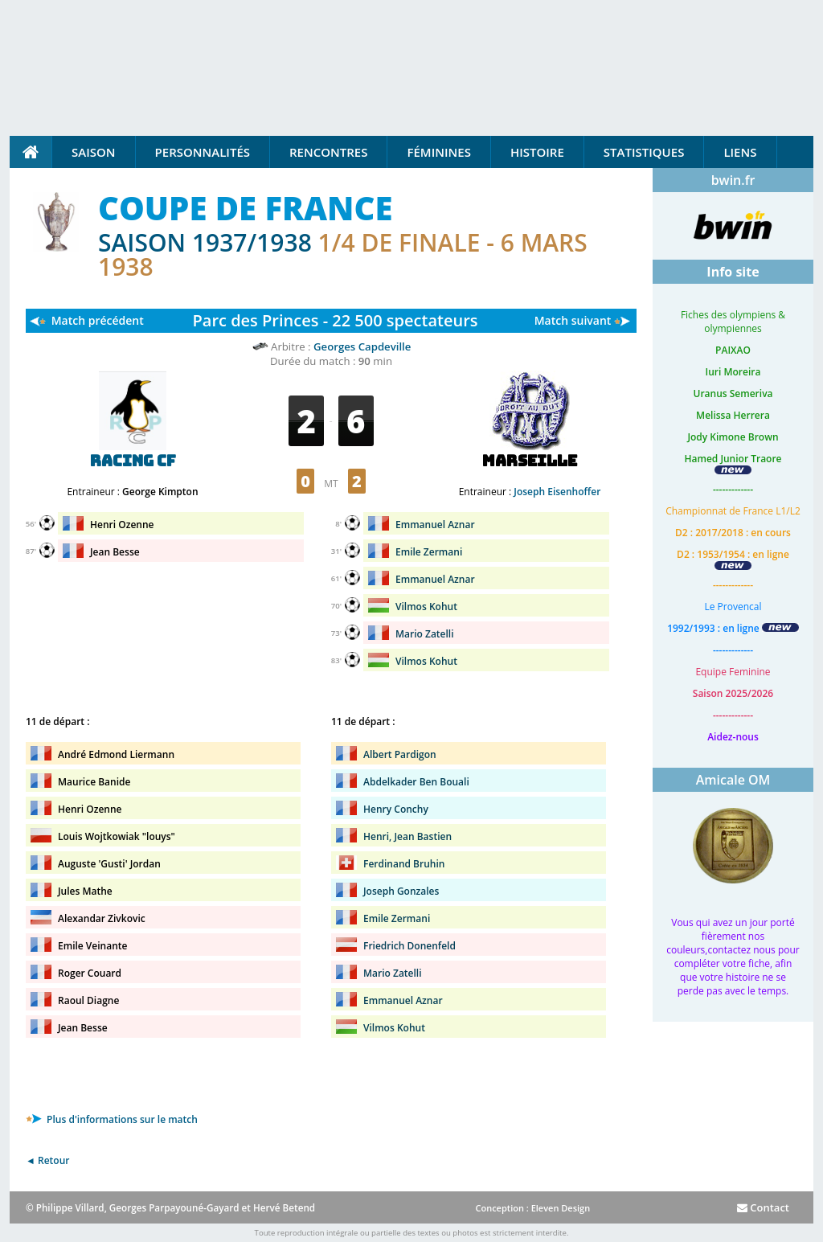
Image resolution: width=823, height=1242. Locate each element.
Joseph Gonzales (401, 891)
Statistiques (644, 152)
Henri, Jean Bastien (407, 836)
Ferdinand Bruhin (403, 864)
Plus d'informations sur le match (112, 1119)
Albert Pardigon (399, 754)
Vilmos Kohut (426, 606)
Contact (763, 1207)
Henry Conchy (395, 809)
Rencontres (328, 152)
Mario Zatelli (424, 634)
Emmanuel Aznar (435, 524)
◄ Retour (47, 1160)
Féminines (438, 152)
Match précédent (97, 320)
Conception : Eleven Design (532, 1208)
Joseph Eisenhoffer (557, 491)
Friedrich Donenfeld (409, 946)
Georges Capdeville (362, 346)
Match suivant (573, 320)
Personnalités (202, 152)
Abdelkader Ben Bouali (416, 782)
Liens (739, 152)
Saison (94, 152)
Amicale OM (733, 780)
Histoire (537, 152)
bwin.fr (733, 180)
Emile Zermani (428, 552)
